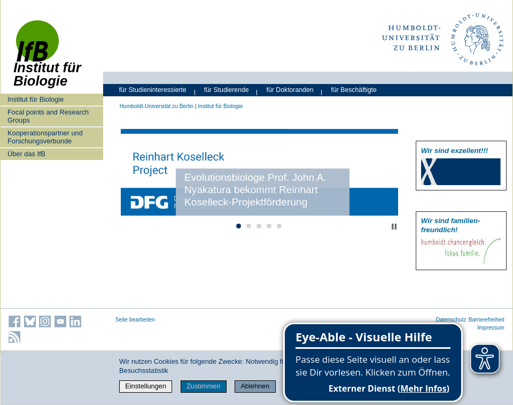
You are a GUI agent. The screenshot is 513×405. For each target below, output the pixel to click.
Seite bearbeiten (135, 320)
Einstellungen (145, 386)
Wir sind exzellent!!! (454, 151)
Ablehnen (254, 386)
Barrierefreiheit (486, 320)
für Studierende (226, 90)
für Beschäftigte (354, 90)
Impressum (490, 328)
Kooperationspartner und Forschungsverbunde (45, 137)
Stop (394, 227)
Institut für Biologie (35, 99)
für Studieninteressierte (152, 90)
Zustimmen (203, 386)
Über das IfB (26, 154)
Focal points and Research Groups (48, 116)
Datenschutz (451, 320)
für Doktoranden (290, 90)
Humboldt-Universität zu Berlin (156, 106)
